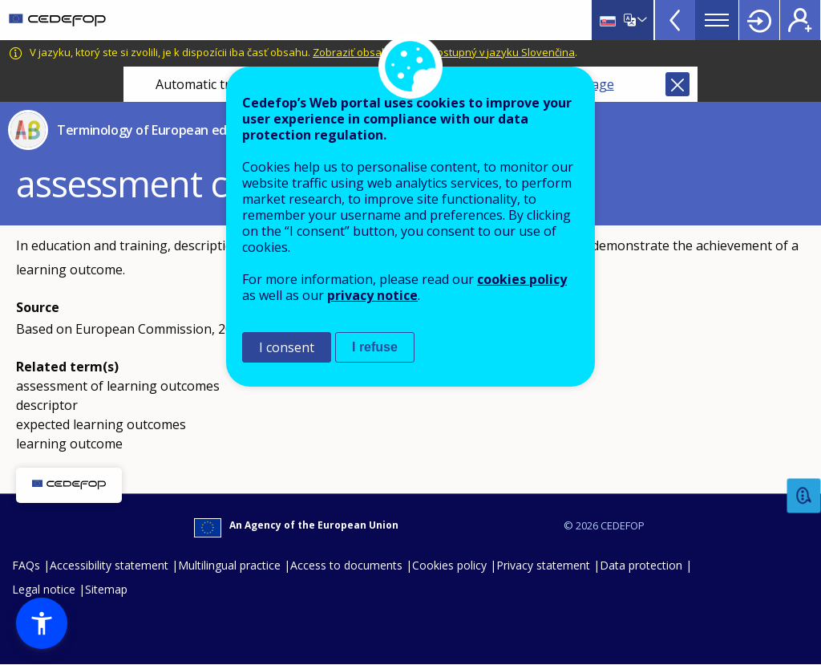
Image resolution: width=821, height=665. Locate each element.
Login (759, 20)
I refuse (375, 347)
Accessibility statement (109, 565)
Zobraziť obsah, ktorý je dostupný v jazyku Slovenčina (444, 52)
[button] (41, 623)
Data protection (641, 565)
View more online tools (675, 20)
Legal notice (43, 589)
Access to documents (346, 565)
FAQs (26, 565)
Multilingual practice (229, 565)
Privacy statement (543, 565)
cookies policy (522, 279)
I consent (286, 347)
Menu (717, 20)
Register (800, 20)
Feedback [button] (804, 496)
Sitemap (106, 589)
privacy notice (372, 295)
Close (677, 84)
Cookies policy (449, 565)
